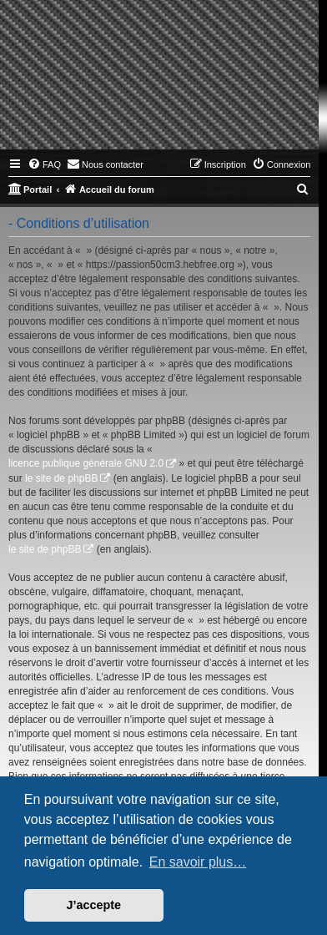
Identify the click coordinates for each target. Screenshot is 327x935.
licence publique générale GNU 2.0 (86, 463)
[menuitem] (44, 164)
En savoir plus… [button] (198, 862)
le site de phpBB (61, 478)
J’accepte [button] (94, 905)
